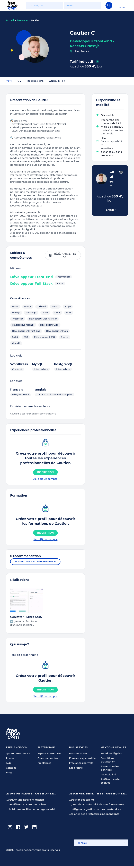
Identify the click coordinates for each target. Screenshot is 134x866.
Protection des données (110, 768)
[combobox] (44, 5)
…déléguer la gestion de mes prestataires (95, 809)
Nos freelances (78, 753)
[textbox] (44, 5)
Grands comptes (48, 758)
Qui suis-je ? (57, 80)
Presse (10, 758)
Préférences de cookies (110, 781)
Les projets (76, 767)
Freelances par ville (81, 763)
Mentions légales (111, 753)
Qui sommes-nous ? (18, 753)
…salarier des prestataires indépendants (94, 814)
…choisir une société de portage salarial (30, 809)
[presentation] (97, 61)
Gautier (35, 20)
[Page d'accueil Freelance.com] (14, 5)
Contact (11, 767)
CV (19, 80)
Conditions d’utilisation (108, 760)
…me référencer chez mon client (26, 804)
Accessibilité (108, 774)
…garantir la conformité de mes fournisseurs (96, 804)
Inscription (45, 472)
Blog (9, 772)
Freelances (22, 20)
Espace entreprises (49, 753)
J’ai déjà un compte (45, 478)
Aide (9, 763)
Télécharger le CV (62, 255)
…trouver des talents (81, 799)
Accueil (10, 20)
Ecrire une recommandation (35, 561)
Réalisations (35, 80)
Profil (8, 80)
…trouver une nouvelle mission (25, 799)
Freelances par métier (83, 758)
